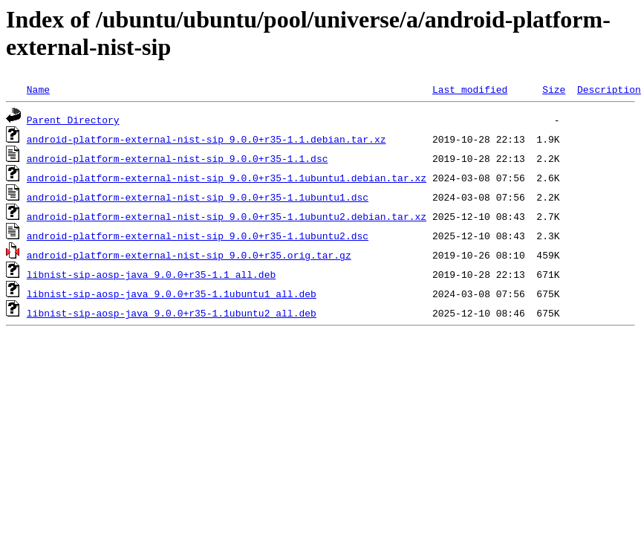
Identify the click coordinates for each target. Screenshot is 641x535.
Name (38, 89)
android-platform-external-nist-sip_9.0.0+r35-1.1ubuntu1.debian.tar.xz (226, 177)
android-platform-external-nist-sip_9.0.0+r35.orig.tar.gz (189, 255)
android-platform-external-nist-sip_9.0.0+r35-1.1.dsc (177, 158)
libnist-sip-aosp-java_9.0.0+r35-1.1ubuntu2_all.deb (171, 313)
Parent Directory (73, 119)
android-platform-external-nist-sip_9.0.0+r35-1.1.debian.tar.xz (206, 139)
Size (553, 89)
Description (609, 89)
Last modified (469, 89)
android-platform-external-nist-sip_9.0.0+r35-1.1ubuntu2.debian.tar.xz (226, 216)
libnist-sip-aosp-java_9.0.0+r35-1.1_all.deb (151, 274)
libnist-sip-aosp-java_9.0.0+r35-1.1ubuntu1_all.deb (171, 293)
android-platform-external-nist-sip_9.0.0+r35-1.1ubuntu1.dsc (197, 197)
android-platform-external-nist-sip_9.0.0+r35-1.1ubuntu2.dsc (197, 235)
